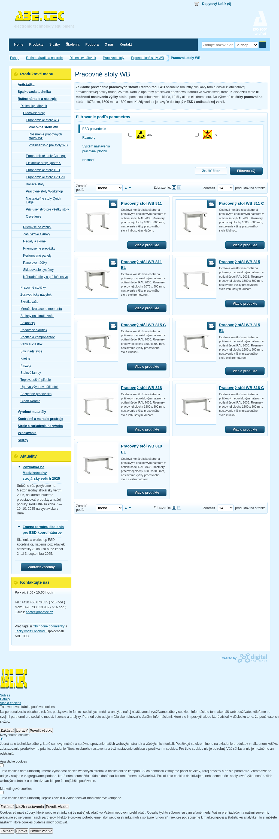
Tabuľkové (179, 187)
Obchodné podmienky (49, 626)
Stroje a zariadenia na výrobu (38, 426)
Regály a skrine (33, 241)
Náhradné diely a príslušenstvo (44, 277)
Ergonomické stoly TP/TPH (44, 177)
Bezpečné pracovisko (34, 394)
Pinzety (24, 365)
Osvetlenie (32, 216)
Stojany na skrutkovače (35, 316)
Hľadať (262, 44)
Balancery (26, 323)
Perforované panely (35, 255)
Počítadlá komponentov (35, 337)
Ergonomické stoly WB (41, 120)
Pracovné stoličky (31, 287)
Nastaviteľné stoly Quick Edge (42, 200)
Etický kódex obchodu (31, 631)
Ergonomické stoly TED (41, 170)
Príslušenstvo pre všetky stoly (46, 209)
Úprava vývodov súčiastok (37, 387)
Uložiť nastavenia (30, 807)
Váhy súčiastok (30, 344)
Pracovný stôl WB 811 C (241, 203)
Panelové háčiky (33, 263)
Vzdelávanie (25, 433)
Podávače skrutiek (32, 330)
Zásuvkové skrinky (35, 234)
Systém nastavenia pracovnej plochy (96, 148)
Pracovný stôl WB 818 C (241, 388)
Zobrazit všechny (41, 567)
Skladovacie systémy (37, 270)
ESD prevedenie (94, 129)
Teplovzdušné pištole (34, 380)
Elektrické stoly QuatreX (42, 163)
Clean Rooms (28, 401)
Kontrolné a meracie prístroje (38, 419)
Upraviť (22, 730)
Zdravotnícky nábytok (34, 295)
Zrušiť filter (211, 171)
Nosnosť (88, 160)
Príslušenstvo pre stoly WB (46, 145)
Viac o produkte (147, 245)
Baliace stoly (33, 184)
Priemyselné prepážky (37, 248)
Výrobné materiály (30, 412)
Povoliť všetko (41, 730)
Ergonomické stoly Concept (44, 156)
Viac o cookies (10, 703)
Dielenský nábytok (32, 106)
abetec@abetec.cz (39, 612)
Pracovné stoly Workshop (43, 191)
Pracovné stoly (32, 113)
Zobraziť (209, 188)
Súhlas (5, 695)
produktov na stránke (250, 188)
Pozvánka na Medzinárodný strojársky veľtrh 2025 (41, 473)
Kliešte (23, 358)
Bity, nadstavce (29, 351)
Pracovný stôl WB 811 (141, 203)
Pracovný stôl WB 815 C (143, 325)
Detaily (5, 699)
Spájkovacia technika (32, 92)
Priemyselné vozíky (35, 227)
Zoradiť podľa (81, 188)
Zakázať (7, 730)
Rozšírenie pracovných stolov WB (43, 136)
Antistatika (24, 85)
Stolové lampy (29, 373)
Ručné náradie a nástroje (35, 99)
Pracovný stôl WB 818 (141, 388)
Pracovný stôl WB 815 (239, 262)
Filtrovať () (246, 171)
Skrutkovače (27, 302)
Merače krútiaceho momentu (39, 309)
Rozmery (88, 138)
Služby (21, 440)
